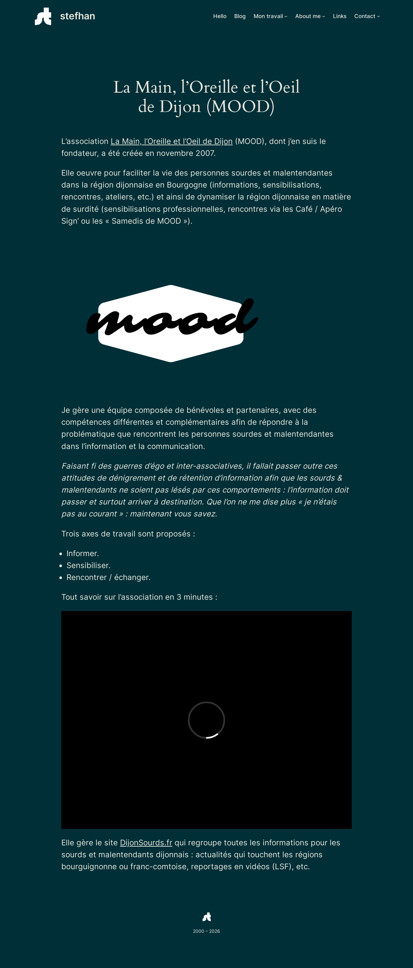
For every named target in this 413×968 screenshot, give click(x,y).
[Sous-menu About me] (323, 16)
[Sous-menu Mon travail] (285, 16)
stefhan (77, 16)
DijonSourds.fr (146, 842)
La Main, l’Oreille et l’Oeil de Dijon (172, 141)
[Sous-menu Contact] (378, 16)
